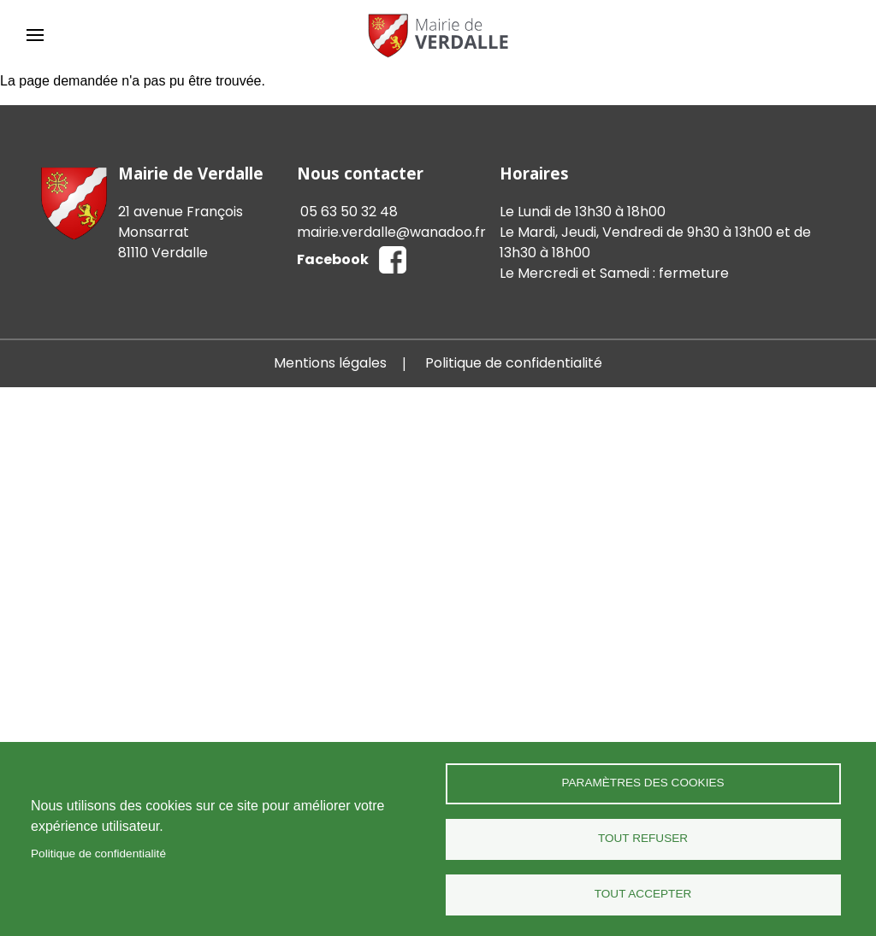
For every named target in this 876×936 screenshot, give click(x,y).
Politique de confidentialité (98, 853)
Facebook (333, 259)
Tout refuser (643, 838)
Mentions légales (330, 363)
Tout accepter (643, 893)
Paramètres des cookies (642, 782)
